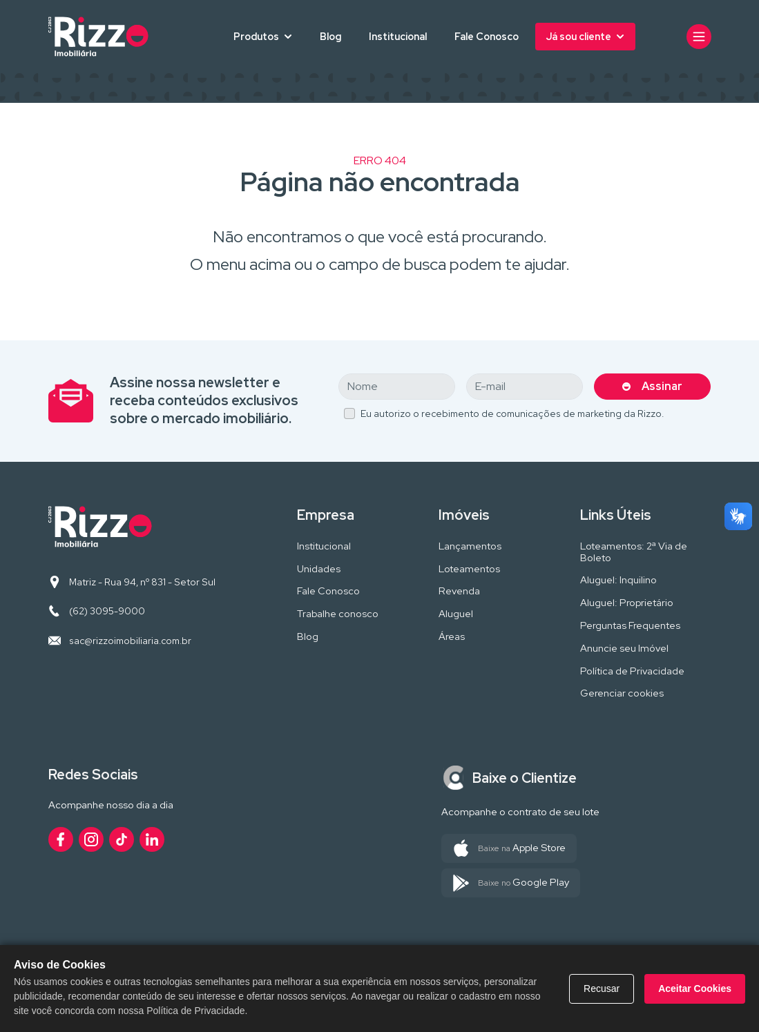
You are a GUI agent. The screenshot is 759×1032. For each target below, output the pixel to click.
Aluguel (456, 614)
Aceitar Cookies (694, 988)
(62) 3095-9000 (107, 611)
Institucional (398, 36)
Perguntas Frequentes (630, 626)
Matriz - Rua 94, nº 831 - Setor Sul (142, 582)
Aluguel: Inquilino (618, 580)
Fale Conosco (486, 36)
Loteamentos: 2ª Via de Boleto (633, 552)
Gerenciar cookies (622, 693)
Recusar (601, 988)
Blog (330, 36)
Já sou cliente (578, 36)
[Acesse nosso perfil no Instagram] (91, 839)
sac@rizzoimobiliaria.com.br (130, 640)
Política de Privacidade (632, 671)
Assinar (662, 386)
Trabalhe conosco (337, 614)
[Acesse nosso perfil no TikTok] (121, 839)
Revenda (459, 591)
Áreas (452, 637)
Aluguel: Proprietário (626, 603)
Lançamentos (470, 546)
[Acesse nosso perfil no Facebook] (60, 839)
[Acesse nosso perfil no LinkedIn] (152, 839)
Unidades (318, 569)
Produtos (256, 36)
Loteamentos (469, 569)
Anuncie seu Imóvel (624, 648)
